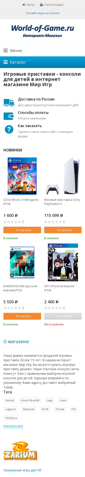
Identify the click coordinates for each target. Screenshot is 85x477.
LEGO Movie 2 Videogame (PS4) (21, 202)
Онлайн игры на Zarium (42, 13)
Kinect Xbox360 (30, 400)
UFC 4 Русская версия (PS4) (59, 288)
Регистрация (51, 5)
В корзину (21, 230)
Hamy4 (9, 400)
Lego (50, 400)
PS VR (45, 409)
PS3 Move (11, 418)
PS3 (73, 409)
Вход (28, 5)
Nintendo (28, 409)
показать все (13, 426)
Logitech (10, 409)
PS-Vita (60, 409)
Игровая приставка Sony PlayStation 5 (62, 202)
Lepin (63, 400)
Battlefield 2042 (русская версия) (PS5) (20, 288)
